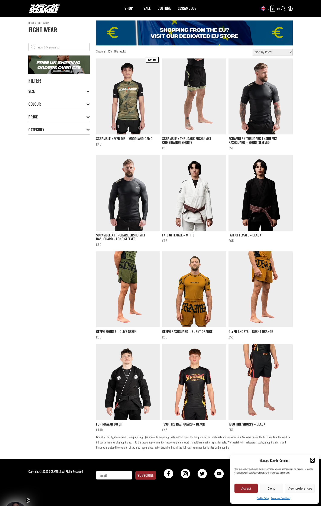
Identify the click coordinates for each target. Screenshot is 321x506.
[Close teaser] (28, 500)
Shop (128, 8)
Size (59, 91)
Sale (147, 8)
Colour (59, 104)
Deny (271, 488)
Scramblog (187, 8)
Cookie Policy (263, 498)
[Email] (114, 475)
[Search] (283, 7)
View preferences (300, 488)
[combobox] (263, 9)
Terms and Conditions (280, 498)
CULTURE (164, 8)
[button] (312, 460)
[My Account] (290, 7)
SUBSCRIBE (145, 475)
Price (59, 117)
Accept (246, 488)
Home (31, 23)
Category (59, 129)
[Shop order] (273, 52)
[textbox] (263, 9)
